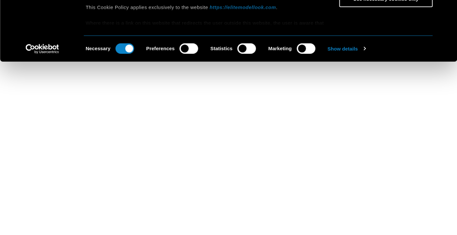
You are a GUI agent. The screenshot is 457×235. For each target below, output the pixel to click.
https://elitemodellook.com (243, 63)
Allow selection (385, 35)
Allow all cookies (386, 16)
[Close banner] (447, 10)
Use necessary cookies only (385, 54)
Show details (343, 104)
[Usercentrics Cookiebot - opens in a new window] (42, 104)
